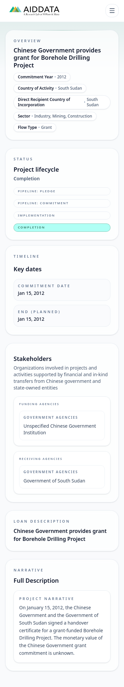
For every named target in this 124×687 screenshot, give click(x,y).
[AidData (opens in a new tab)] (34, 10)
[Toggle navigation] (112, 10)
